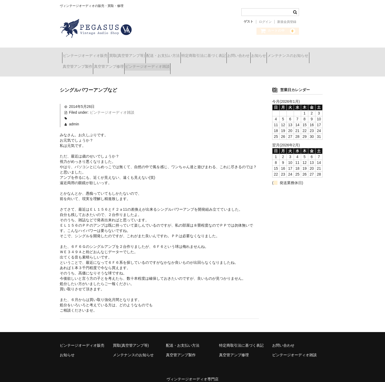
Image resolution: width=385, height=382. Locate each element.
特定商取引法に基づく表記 (234, 53)
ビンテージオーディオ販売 (87, 53)
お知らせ (308, 53)
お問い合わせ (278, 53)
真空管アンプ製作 (132, 64)
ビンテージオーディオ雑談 (220, 64)
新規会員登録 (286, 22)
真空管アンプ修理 (172, 64)
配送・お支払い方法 (184, 53)
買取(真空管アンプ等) (139, 53)
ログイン (265, 22)
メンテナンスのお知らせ (85, 64)
